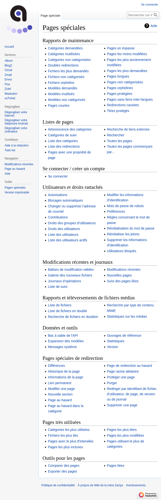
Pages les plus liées (122, 430)
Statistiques (115, 341)
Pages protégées (119, 94)
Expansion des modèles (66, 341)
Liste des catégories (63, 141)
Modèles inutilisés (61, 94)
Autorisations (57, 195)
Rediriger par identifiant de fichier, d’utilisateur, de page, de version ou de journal (132, 394)
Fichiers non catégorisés (66, 77)
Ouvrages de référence (124, 335)
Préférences (116, 211)
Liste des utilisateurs (63, 235)
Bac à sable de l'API (63, 335)
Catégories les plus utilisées (69, 430)
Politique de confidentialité (58, 485)
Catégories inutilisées (64, 54)
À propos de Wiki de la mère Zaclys (100, 485)
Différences (56, 366)
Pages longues (118, 76)
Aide (153, 26)
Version (112, 347)
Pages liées (115, 465)
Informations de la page (65, 377)
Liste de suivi (57, 287)
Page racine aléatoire (123, 371)
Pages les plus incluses (65, 447)
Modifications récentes (123, 269)
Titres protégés (118, 111)
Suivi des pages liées (123, 281)
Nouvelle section (60, 394)
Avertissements (136, 485)
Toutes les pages (119, 141)
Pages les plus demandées (127, 71)
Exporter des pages (62, 471)
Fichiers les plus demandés (68, 71)
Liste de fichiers (59, 305)
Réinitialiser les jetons (123, 234)
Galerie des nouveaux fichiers (70, 275)
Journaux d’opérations (64, 281)
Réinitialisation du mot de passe (131, 228)
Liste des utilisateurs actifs (67, 240)
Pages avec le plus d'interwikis (70, 441)
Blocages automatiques (65, 200)
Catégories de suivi (62, 135)
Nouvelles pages (119, 275)
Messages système (62, 347)
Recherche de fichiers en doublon (73, 317)
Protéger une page (121, 377)
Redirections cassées (123, 105)
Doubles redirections (63, 65)
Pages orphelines (120, 88)
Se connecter (58, 176)
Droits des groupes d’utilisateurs (72, 223)
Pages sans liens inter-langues (130, 99)
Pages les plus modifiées (125, 435)
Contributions (58, 217)
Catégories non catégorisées (69, 60)
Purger (112, 383)
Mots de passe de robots (125, 206)
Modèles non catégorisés (66, 100)
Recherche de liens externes (128, 129)
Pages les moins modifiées (127, 54)
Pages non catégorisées (125, 82)
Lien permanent (59, 383)
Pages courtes (58, 105)
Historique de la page (64, 371)
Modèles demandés (62, 88)
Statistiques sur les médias (127, 316)
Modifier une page (61, 389)
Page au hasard (60, 400)
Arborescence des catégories (69, 129)
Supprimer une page (122, 405)
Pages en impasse (121, 48)
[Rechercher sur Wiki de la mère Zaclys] (143, 15)
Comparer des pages (63, 465)
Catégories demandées (65, 48)
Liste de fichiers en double (67, 311)
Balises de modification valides (71, 269)
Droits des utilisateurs (64, 229)
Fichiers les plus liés (63, 435)
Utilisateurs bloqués (121, 251)
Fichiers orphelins (61, 83)
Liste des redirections (64, 146)
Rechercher (115, 135)
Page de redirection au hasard (129, 366)
